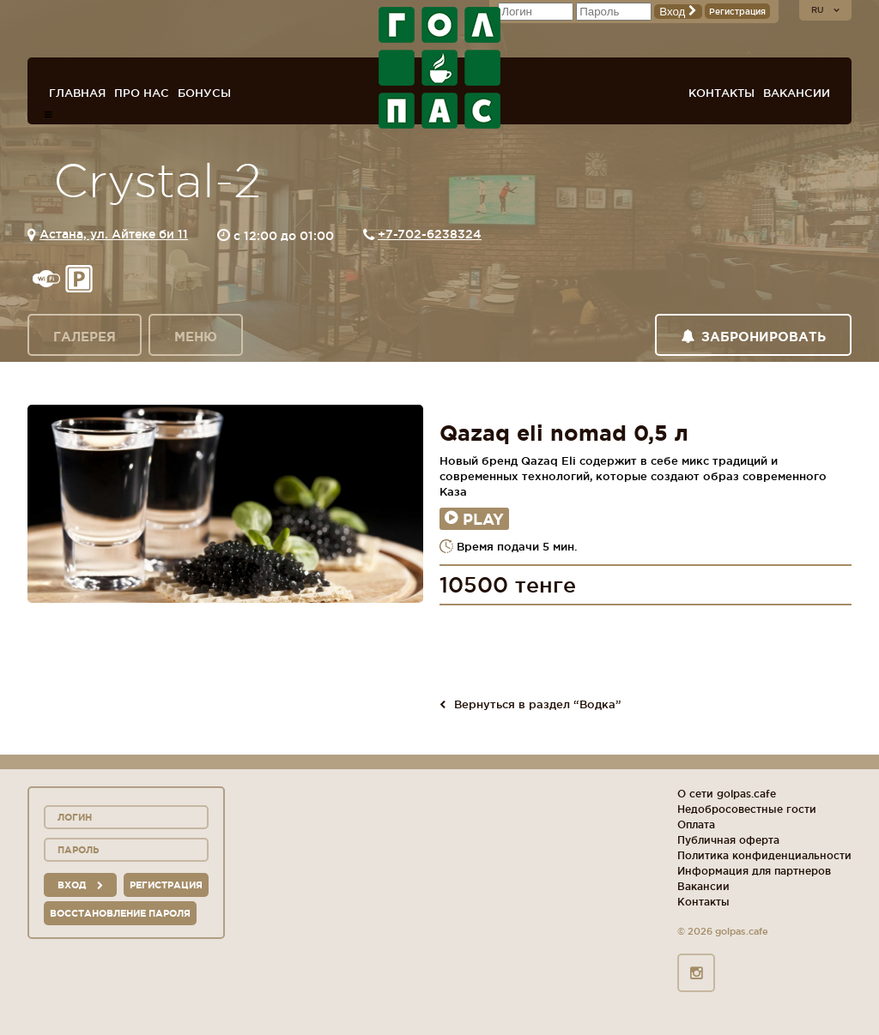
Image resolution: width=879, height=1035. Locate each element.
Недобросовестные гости (746, 809)
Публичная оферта (728, 839)
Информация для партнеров (754, 870)
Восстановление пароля (120, 913)
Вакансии (796, 93)
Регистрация (737, 11)
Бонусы (204, 93)
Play (474, 518)
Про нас (141, 93)
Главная (77, 93)
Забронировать (753, 336)
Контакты (721, 93)
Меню (195, 336)
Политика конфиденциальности (764, 855)
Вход (678, 11)
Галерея (84, 336)
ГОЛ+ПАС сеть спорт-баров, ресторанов (439, 68)
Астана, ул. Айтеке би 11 (113, 234)
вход (80, 885)
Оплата (696, 824)
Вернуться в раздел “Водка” (530, 704)
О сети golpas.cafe (726, 793)
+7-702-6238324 (430, 234)
